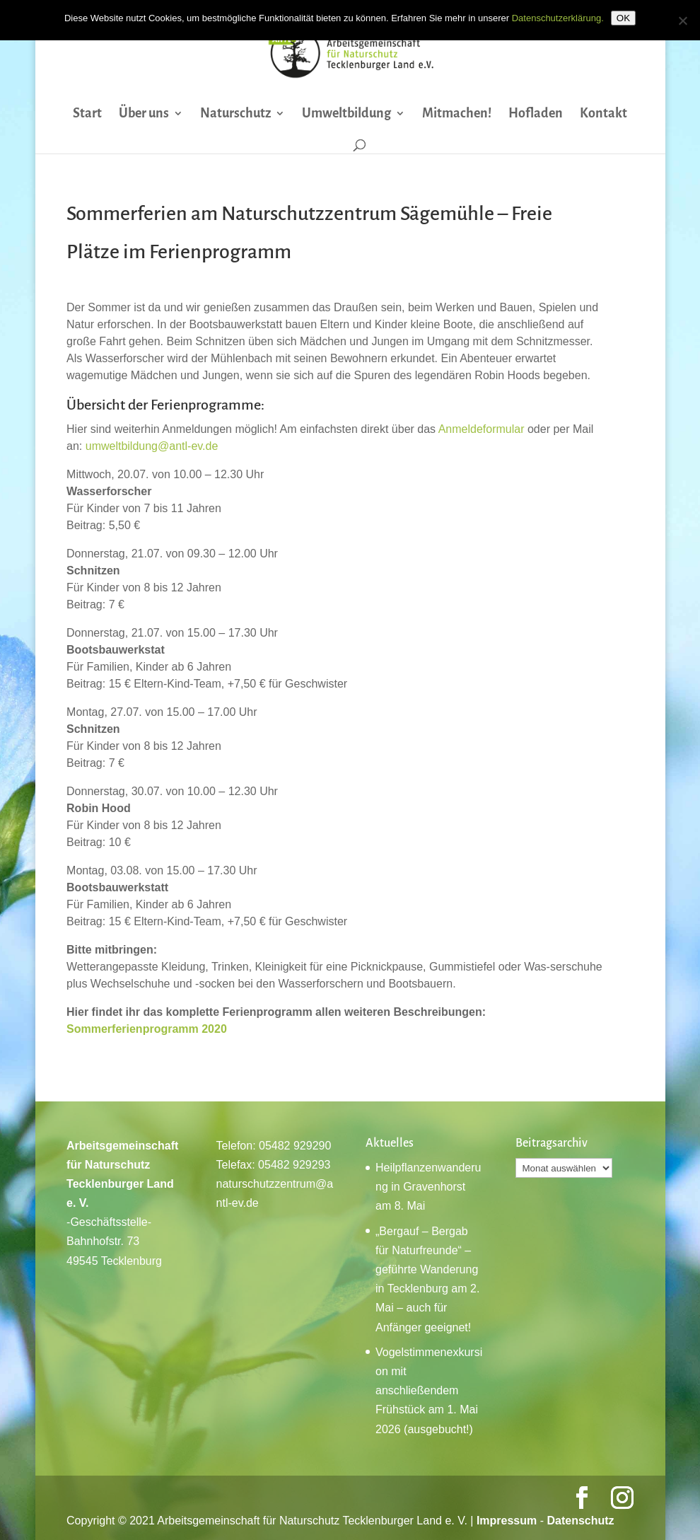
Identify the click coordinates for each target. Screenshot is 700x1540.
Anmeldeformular (481, 429)
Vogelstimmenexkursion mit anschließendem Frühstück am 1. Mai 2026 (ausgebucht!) (428, 1390)
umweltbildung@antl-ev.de (152, 446)
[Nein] (682, 20)
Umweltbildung (346, 114)
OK (623, 18)
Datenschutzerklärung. (558, 18)
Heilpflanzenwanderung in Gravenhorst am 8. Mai (428, 1187)
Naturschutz (235, 114)
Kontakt (603, 114)
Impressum (507, 1521)
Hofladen (535, 114)
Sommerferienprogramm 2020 (146, 1029)
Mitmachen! (456, 114)
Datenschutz (580, 1521)
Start (87, 114)
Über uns (144, 114)
